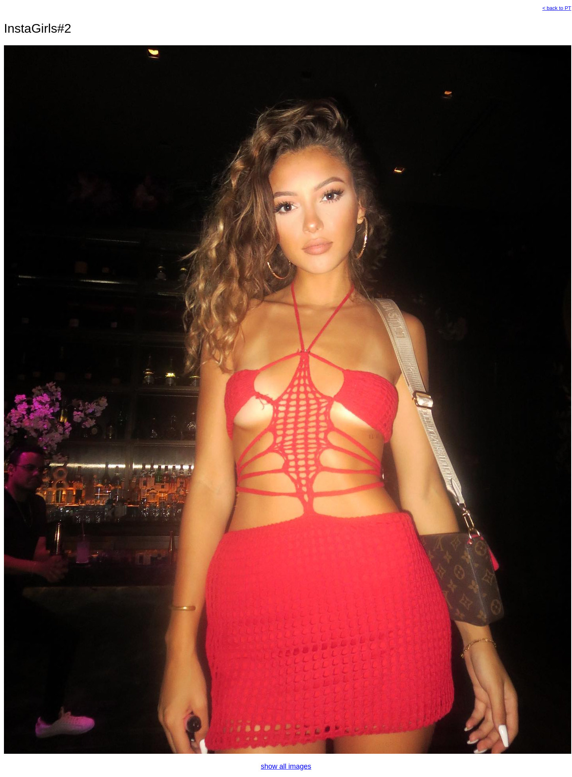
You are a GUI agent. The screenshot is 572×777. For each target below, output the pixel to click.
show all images (286, 766)
